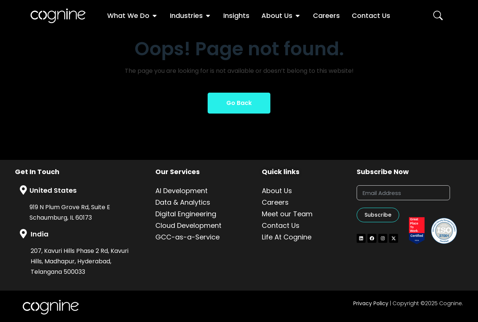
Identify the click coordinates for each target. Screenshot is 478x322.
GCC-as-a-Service (187, 237)
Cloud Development (188, 225)
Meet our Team (287, 214)
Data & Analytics (182, 202)
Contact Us (280, 225)
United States (53, 190)
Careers (275, 202)
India (40, 234)
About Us (277, 190)
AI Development (181, 190)
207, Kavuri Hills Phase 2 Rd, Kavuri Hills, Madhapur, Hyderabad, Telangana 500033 (79, 261)
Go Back (239, 103)
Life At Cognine (286, 237)
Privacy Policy (370, 303)
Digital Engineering (185, 214)
